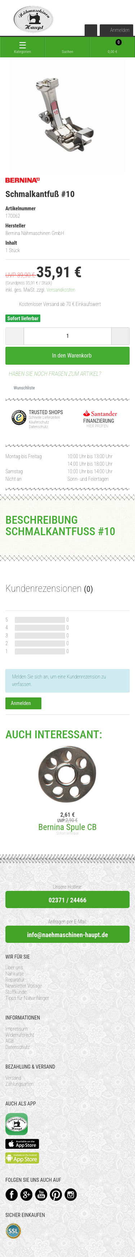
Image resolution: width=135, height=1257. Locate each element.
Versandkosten (60, 290)
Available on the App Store (22, 1144)
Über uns (14, 967)
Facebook (11, 1194)
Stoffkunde (16, 992)
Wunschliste (21, 387)
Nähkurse (14, 974)
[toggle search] (67, 47)
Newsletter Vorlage (23, 986)
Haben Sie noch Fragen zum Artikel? (53, 373)
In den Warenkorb (68, 355)
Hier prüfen (95, 426)
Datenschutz (17, 1047)
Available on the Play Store (22, 1158)
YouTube (41, 1194)
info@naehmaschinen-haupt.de (67, 935)
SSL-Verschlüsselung (13, 1231)
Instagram (70, 1194)
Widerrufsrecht (19, 1035)
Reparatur (14, 980)
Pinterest (56, 1194)
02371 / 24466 (67, 900)
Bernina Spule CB (67, 827)
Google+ (26, 1194)
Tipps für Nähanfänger (27, 998)
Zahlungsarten (19, 1084)
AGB (9, 1041)
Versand (13, 1078)
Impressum (16, 1029)
